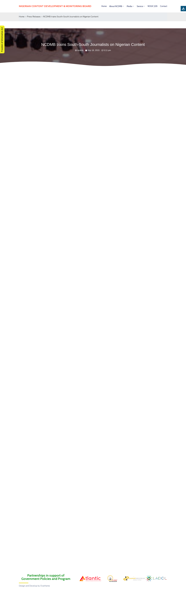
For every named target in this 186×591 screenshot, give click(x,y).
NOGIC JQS (152, 6)
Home (104, 6)
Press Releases (34, 16)
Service (140, 6)
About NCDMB (115, 6)
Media (129, 6)
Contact (163, 6)
